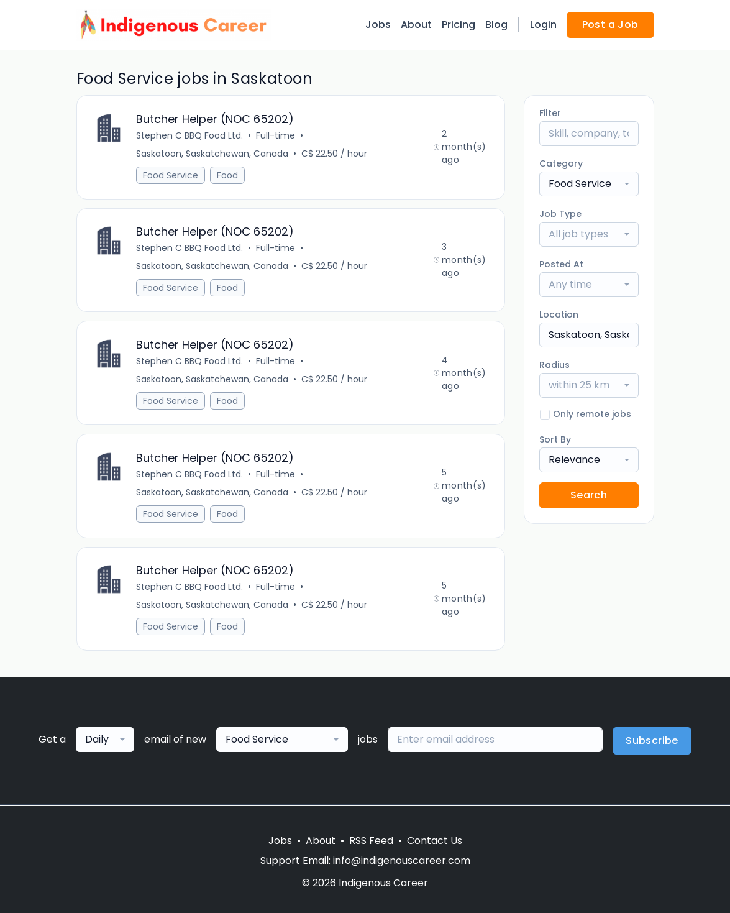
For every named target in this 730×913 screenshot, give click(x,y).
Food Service (171, 175)
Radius (554, 365)
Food (228, 175)
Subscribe (652, 742)
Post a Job (610, 24)
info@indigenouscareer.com (401, 860)
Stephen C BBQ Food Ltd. (190, 135)
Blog (496, 24)
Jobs (378, 24)
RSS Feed (371, 840)
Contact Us (434, 840)
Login (543, 24)
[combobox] (589, 184)
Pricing (458, 24)
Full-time (276, 135)
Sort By (555, 439)
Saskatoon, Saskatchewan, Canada (213, 153)
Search (588, 495)
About (416, 24)
